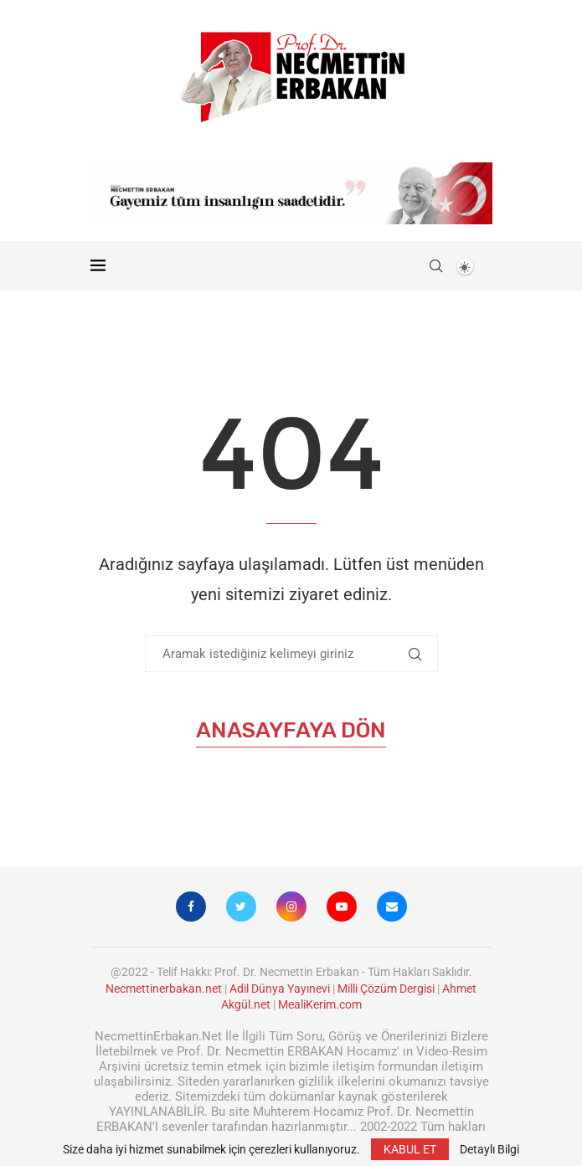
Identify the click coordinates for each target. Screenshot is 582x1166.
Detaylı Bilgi (489, 1149)
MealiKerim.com (320, 1004)
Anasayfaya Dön (291, 730)
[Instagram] (291, 906)
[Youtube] (342, 906)
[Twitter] (241, 906)
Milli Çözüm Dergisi (386, 988)
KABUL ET (410, 1149)
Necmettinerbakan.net (164, 988)
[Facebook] (191, 906)
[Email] (392, 906)
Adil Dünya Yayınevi (279, 988)
